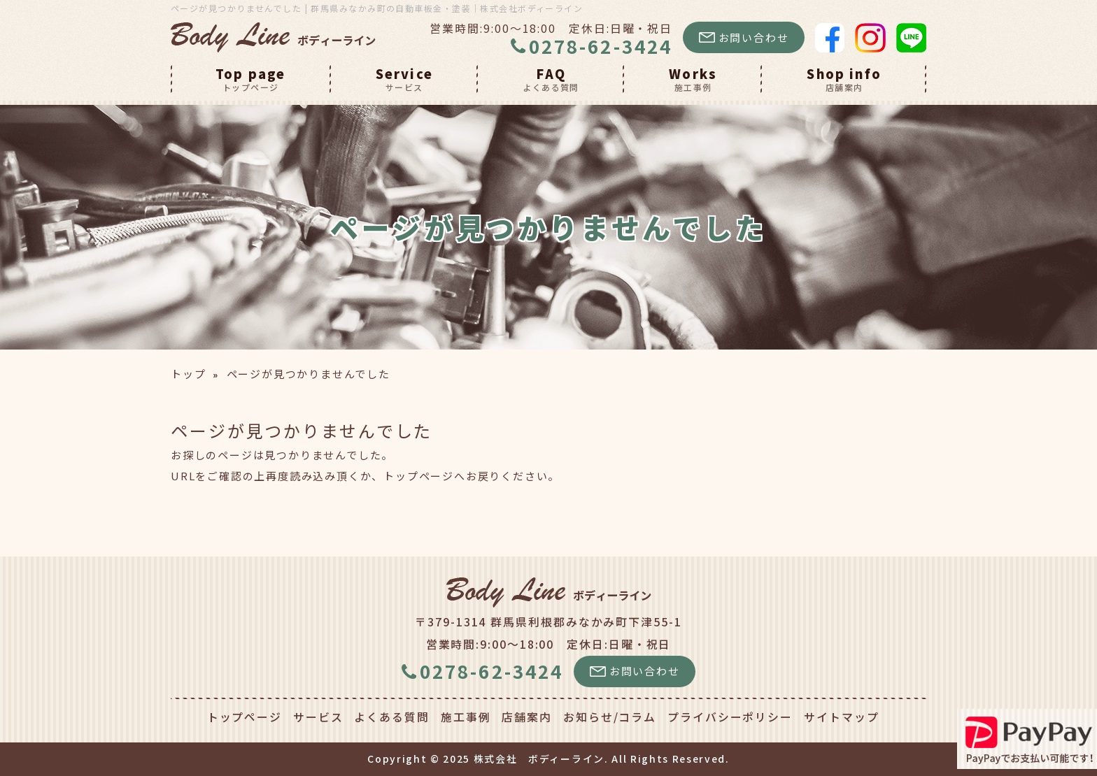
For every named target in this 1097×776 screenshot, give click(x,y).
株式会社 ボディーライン (539, 759)
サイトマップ (841, 717)
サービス (318, 717)
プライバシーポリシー (730, 717)
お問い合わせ (744, 37)
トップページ (418, 475)
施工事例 (466, 717)
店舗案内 (527, 717)
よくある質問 (391, 717)
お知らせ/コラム (609, 717)
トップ (188, 373)
